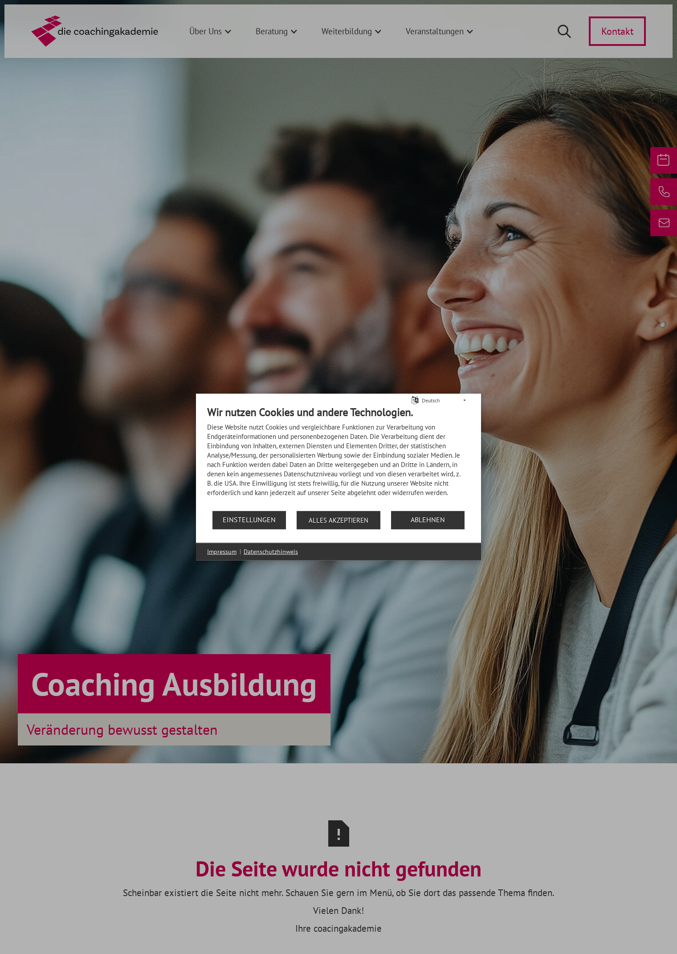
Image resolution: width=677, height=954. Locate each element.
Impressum (222, 551)
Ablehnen (428, 519)
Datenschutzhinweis (271, 551)
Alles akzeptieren (338, 520)
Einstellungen (249, 519)
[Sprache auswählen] (415, 399)
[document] (338, 457)
